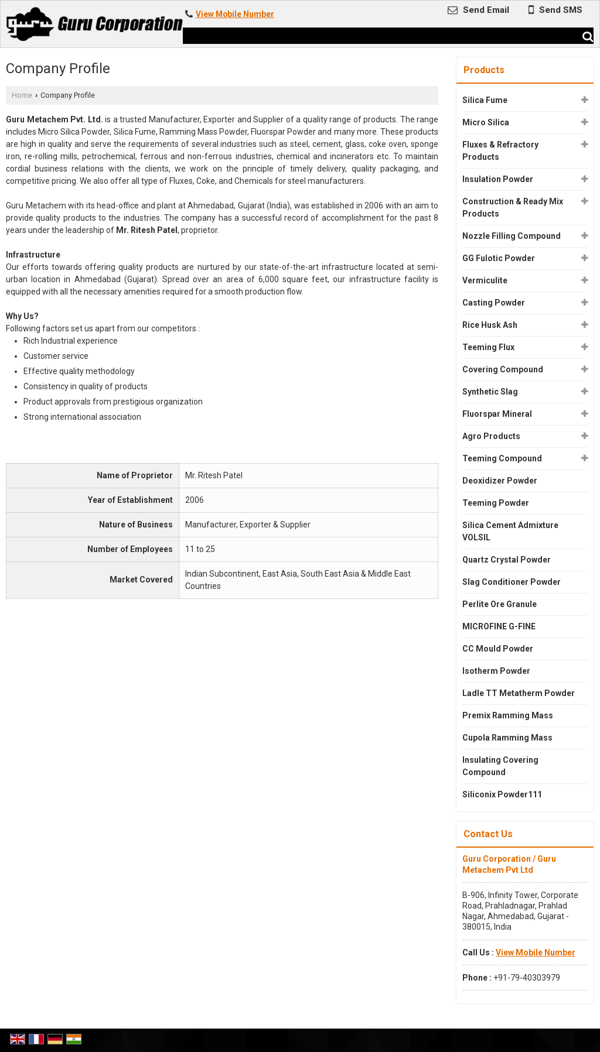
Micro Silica (485, 122)
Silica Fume (484, 100)
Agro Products (491, 436)
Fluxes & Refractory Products (500, 151)
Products (483, 70)
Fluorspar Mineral (497, 414)
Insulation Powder (497, 179)
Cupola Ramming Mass (507, 737)
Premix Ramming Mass (507, 715)
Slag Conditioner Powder (511, 582)
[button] (235, 14)
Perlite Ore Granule (499, 604)
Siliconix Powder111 (502, 794)
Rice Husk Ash (489, 325)
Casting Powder (493, 302)
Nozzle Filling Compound (511, 236)
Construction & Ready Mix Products (512, 207)
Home (22, 95)
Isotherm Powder (496, 671)
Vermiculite (484, 280)
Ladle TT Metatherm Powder (518, 693)
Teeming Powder (495, 503)
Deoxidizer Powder (499, 480)
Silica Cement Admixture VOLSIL (510, 531)
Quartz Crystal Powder (506, 559)
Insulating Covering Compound (500, 766)
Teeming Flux (488, 347)
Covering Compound (502, 369)
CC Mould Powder (497, 648)
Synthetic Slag (490, 391)
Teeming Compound (502, 458)
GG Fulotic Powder (498, 258)
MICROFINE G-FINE (499, 626)
